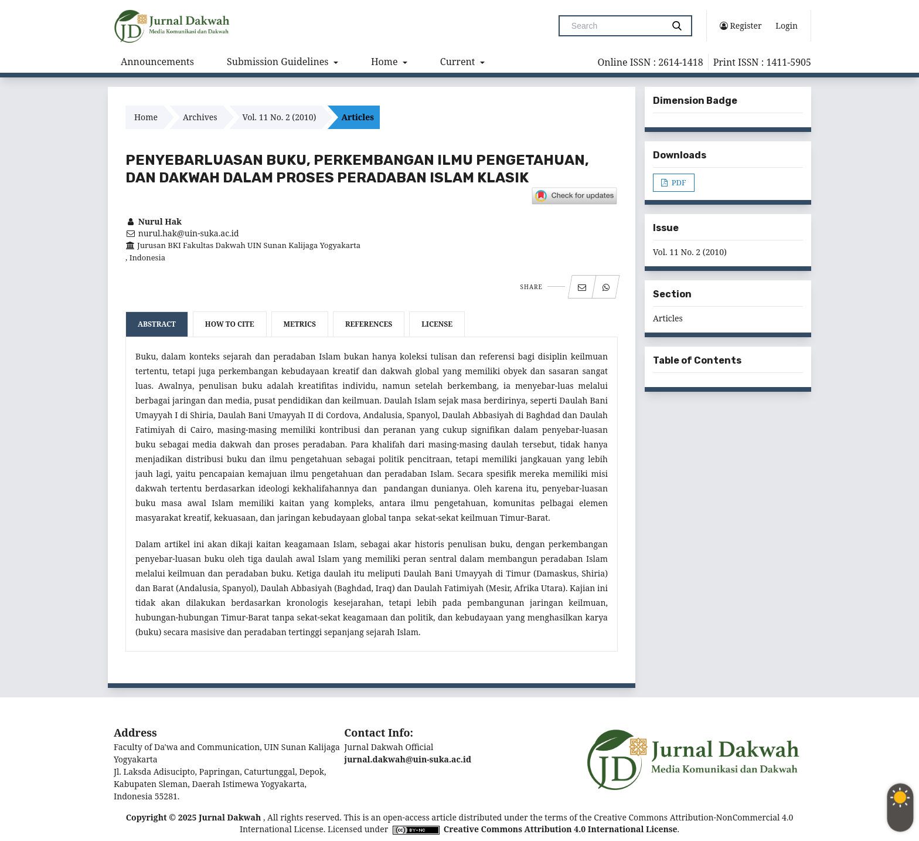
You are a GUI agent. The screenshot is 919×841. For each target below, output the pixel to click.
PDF (677, 182)
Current (459, 61)
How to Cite (229, 324)
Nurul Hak (153, 221)
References (368, 324)
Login (786, 25)
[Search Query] (616, 25)
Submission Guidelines (279, 61)
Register (741, 26)
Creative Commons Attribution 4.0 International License (561, 829)
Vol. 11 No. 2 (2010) (279, 117)
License (436, 324)
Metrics (300, 324)
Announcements (157, 61)
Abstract (157, 324)
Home (385, 61)
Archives (200, 117)
